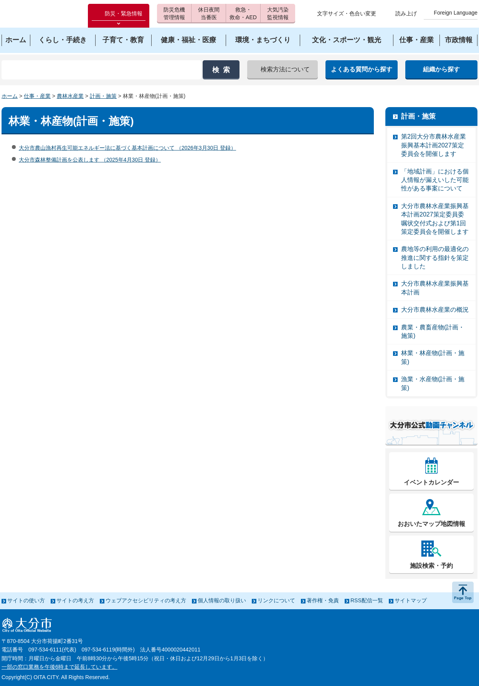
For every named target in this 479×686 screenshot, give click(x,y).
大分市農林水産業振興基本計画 (435, 287)
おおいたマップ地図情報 (431, 524)
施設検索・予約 (431, 565)
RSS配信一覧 (366, 600)
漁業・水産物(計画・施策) (432, 383)
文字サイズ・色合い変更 (346, 13)
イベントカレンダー (431, 482)
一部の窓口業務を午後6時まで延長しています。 (59, 667)
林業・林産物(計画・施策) (432, 357)
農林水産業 (70, 96)
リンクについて (276, 600)
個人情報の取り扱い (222, 600)
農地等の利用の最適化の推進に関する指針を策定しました (435, 257)
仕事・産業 (37, 96)
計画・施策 (103, 96)
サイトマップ (411, 600)
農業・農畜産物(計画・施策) (432, 331)
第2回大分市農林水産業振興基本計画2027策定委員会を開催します (433, 145)
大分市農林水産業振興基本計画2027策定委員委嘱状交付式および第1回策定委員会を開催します (435, 219)
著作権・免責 (323, 600)
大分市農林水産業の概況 (435, 309)
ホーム (10, 96)
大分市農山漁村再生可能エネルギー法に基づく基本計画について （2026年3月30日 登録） (127, 148)
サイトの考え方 (75, 600)
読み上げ (406, 13)
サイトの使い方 (26, 600)
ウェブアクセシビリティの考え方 (146, 600)
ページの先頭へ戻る (463, 592)
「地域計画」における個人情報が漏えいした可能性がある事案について (435, 180)
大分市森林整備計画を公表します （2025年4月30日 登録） (90, 160)
